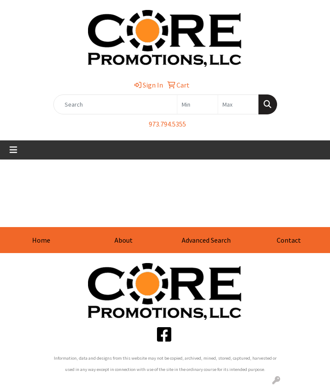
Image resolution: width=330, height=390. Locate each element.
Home (41, 240)
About (123, 240)
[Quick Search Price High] (238, 104)
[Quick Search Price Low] (197, 104)
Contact (289, 240)
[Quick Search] (115, 104)
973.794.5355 (167, 124)
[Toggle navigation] (13, 150)
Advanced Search (206, 240)
